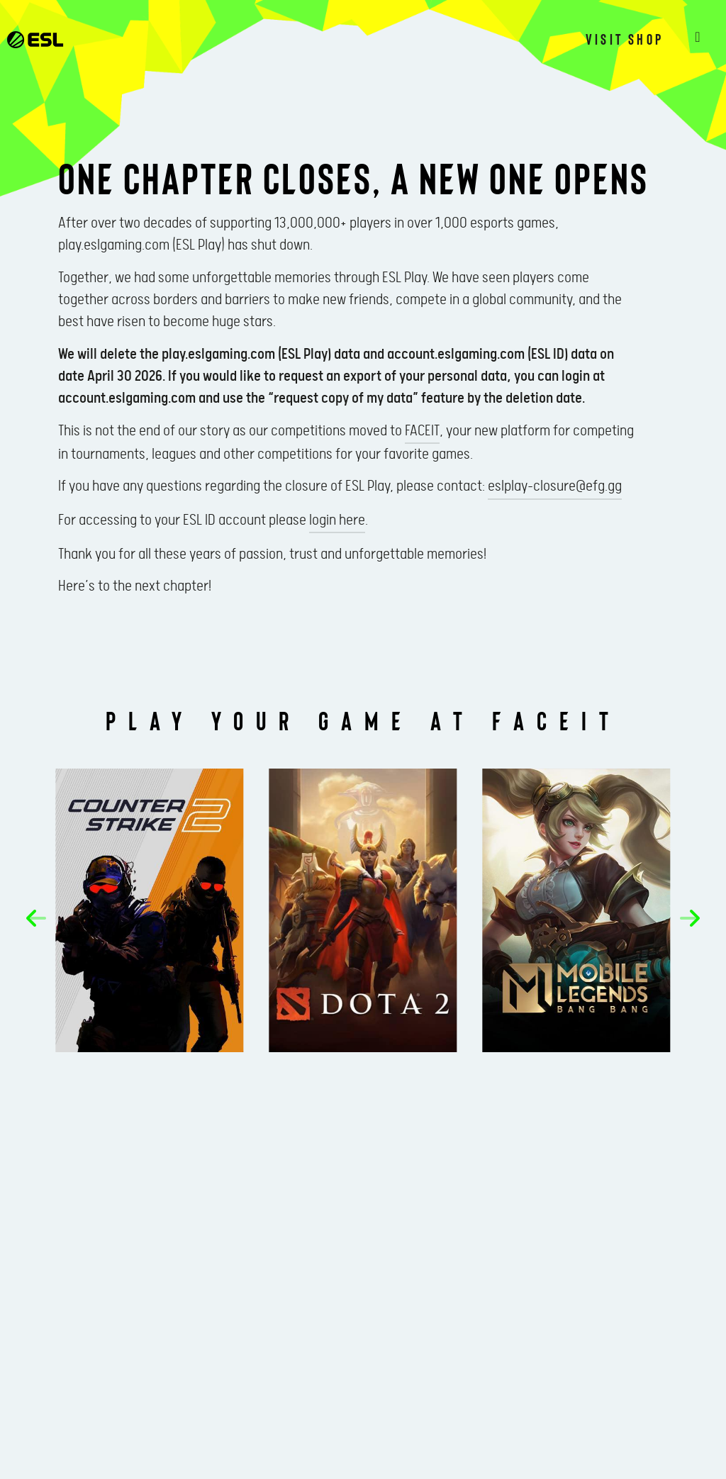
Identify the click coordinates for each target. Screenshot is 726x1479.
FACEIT (422, 431)
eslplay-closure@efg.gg (555, 486)
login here (337, 520)
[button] (36, 918)
